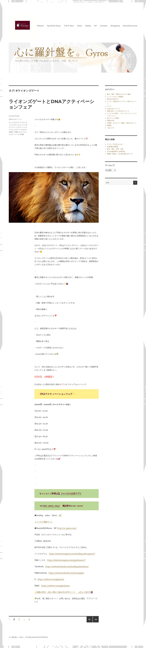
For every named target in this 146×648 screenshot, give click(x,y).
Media (88, 26)
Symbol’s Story (54, 26)
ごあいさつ (110, 128)
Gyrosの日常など (113, 99)
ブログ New (69, 26)
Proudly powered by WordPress (37, 637)
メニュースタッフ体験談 (115, 97)
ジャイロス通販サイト (43, 522)
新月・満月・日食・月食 (115, 149)
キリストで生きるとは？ (115, 144)
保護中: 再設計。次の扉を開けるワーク (120, 154)
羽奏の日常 (110, 121)
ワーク (109, 106)
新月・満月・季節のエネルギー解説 (119, 94)
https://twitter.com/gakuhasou (55, 586)
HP (95, 26)
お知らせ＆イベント (15, 119)
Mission (40, 26)
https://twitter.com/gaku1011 (51, 579)
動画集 (109, 125)
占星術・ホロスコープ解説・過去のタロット (122, 123)
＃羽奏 (15, 132)
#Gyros (23, 129)
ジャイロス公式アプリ (71, 493)
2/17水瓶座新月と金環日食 (116, 151)
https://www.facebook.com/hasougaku (66, 573)
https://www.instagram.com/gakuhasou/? (66, 560)
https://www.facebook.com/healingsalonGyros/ (67, 566)
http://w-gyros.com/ (66, 528)
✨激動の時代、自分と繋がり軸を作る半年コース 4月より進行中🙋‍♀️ (63, 592)
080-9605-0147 (51, 506)
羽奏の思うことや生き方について (118, 111)
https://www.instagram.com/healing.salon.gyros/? (72, 554)
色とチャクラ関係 (113, 118)
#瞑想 (11, 132)
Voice (79, 26)
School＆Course (130, 26)
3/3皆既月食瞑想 (112, 147)
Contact (103, 26)
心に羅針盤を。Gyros (16, 637)
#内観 (22, 134)
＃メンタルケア (14, 122)
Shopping (115, 26)
